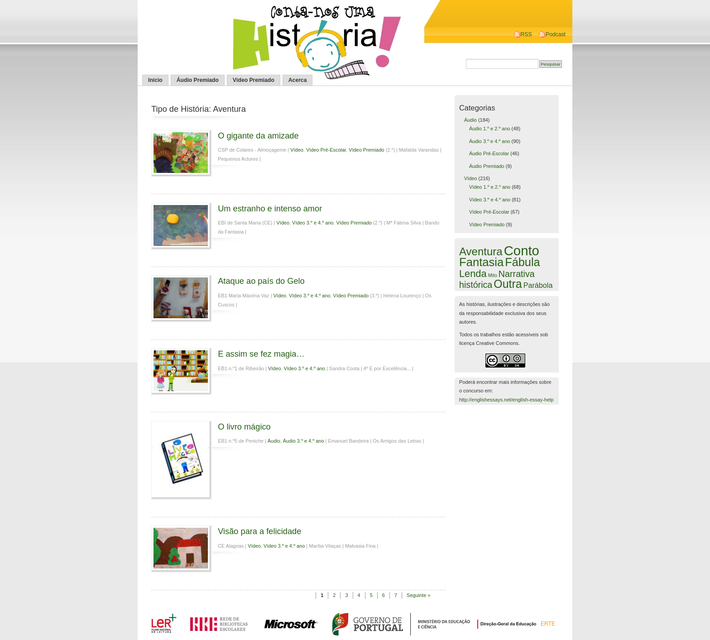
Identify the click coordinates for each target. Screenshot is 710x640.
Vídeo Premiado (253, 80)
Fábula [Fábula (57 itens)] (522, 262)
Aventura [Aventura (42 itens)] (481, 251)
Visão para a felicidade (259, 531)
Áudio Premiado (198, 80)
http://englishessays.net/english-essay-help (506, 399)
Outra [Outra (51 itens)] (508, 283)
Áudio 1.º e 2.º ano (489, 128)
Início (155, 80)
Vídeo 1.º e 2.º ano (489, 187)
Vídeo (296, 150)
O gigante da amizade (258, 135)
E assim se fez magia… (261, 353)
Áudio (274, 441)
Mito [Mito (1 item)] (492, 275)
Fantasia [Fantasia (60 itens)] (481, 262)
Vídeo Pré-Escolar (326, 150)
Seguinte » (419, 595)
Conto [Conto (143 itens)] (521, 250)
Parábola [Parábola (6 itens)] (538, 285)
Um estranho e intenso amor (270, 208)
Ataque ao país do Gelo (261, 281)
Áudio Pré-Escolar (489, 153)
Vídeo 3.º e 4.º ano (312, 222)
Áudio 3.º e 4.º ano (303, 441)
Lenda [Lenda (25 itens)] (473, 273)
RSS (526, 34)
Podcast (556, 34)
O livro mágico (244, 426)
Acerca (297, 80)
